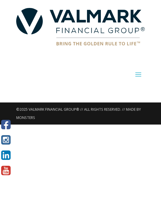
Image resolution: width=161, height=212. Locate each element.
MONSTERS (25, 117)
